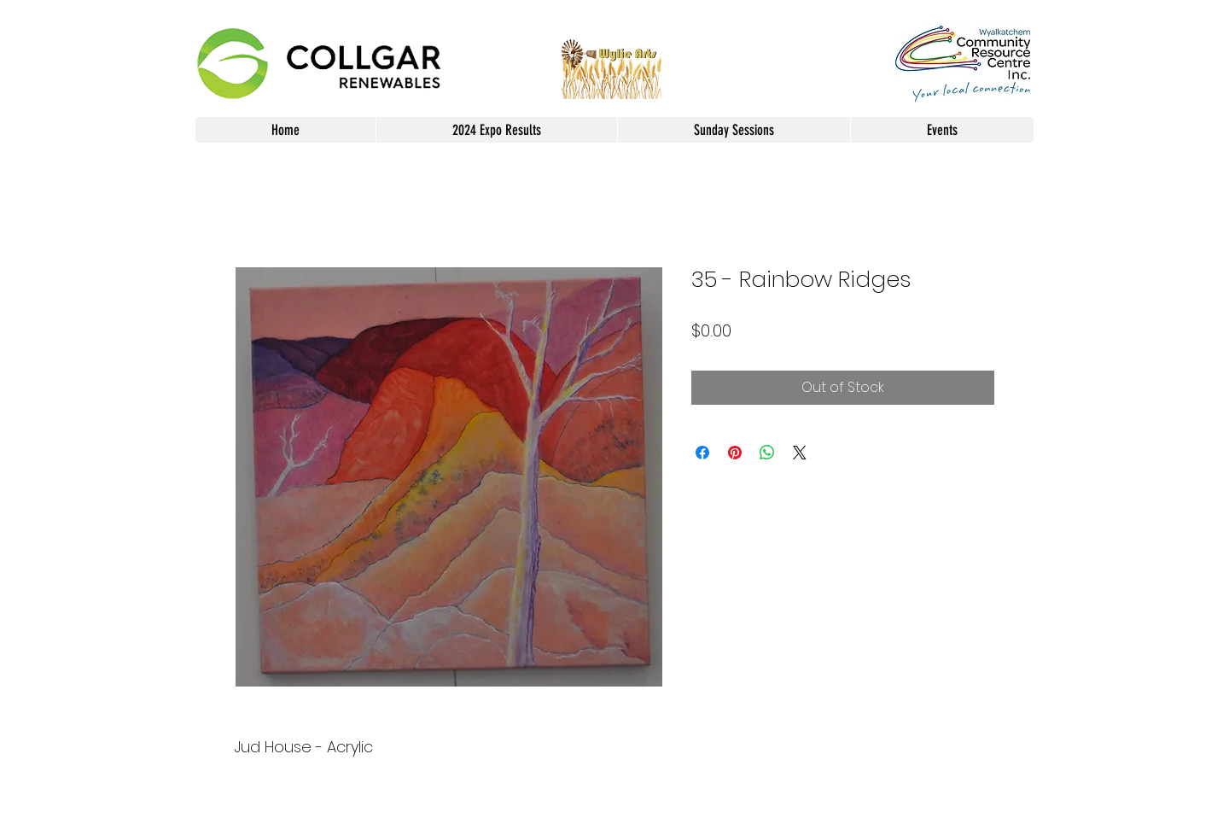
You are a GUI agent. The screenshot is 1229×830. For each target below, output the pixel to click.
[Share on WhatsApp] (767, 452)
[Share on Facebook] (702, 452)
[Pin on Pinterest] (735, 452)
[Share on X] (799, 452)
